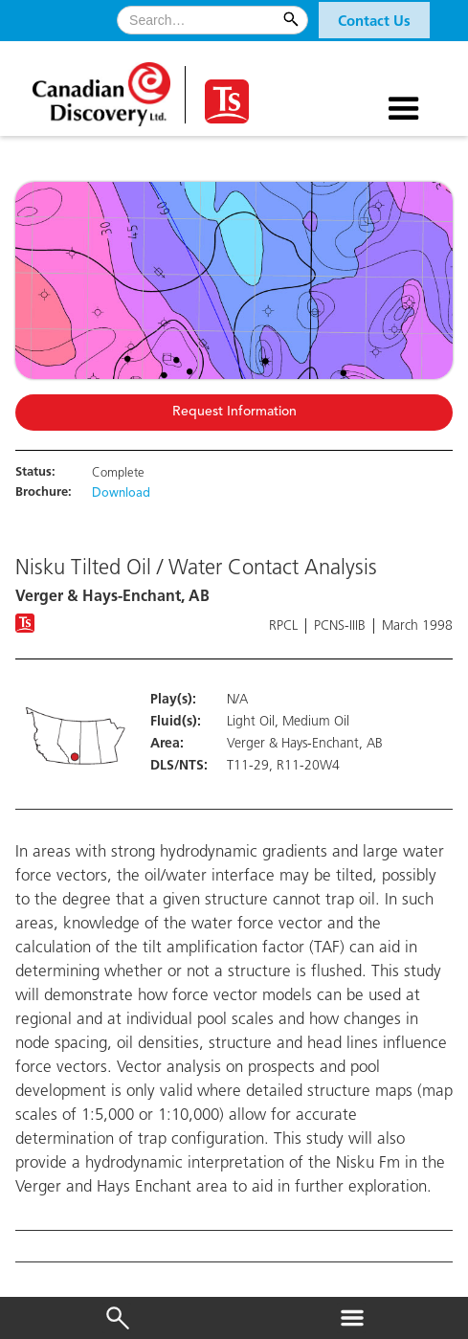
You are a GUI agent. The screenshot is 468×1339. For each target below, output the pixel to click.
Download (121, 494)
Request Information (234, 412)
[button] (374, 20)
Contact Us (374, 22)
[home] (104, 87)
